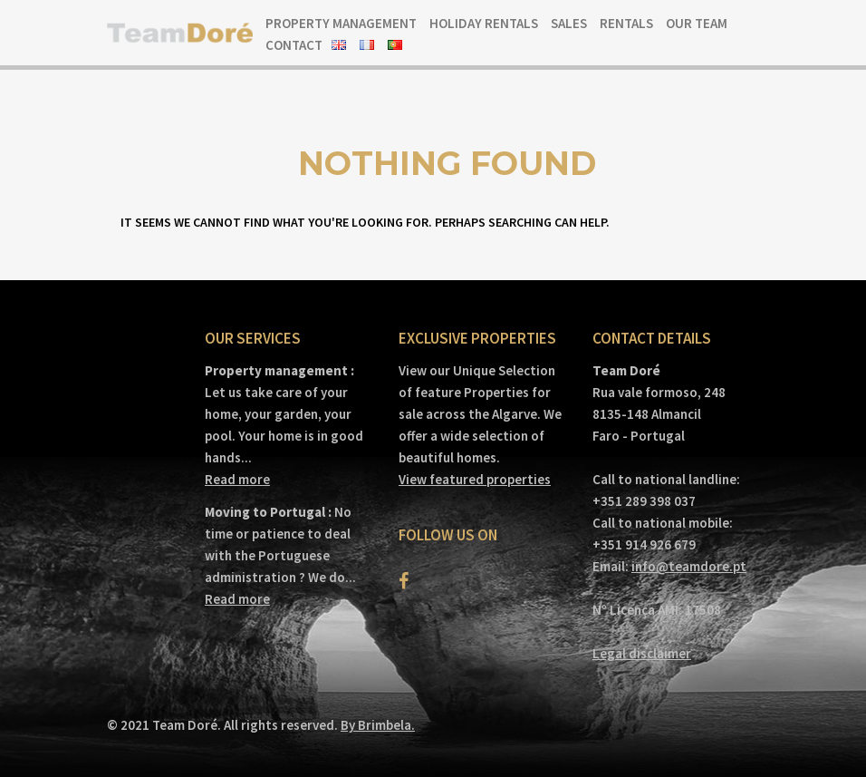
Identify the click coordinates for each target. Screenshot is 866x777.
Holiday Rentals (483, 23)
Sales (569, 23)
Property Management (341, 23)
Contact (293, 44)
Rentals (626, 23)
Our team (696, 23)
